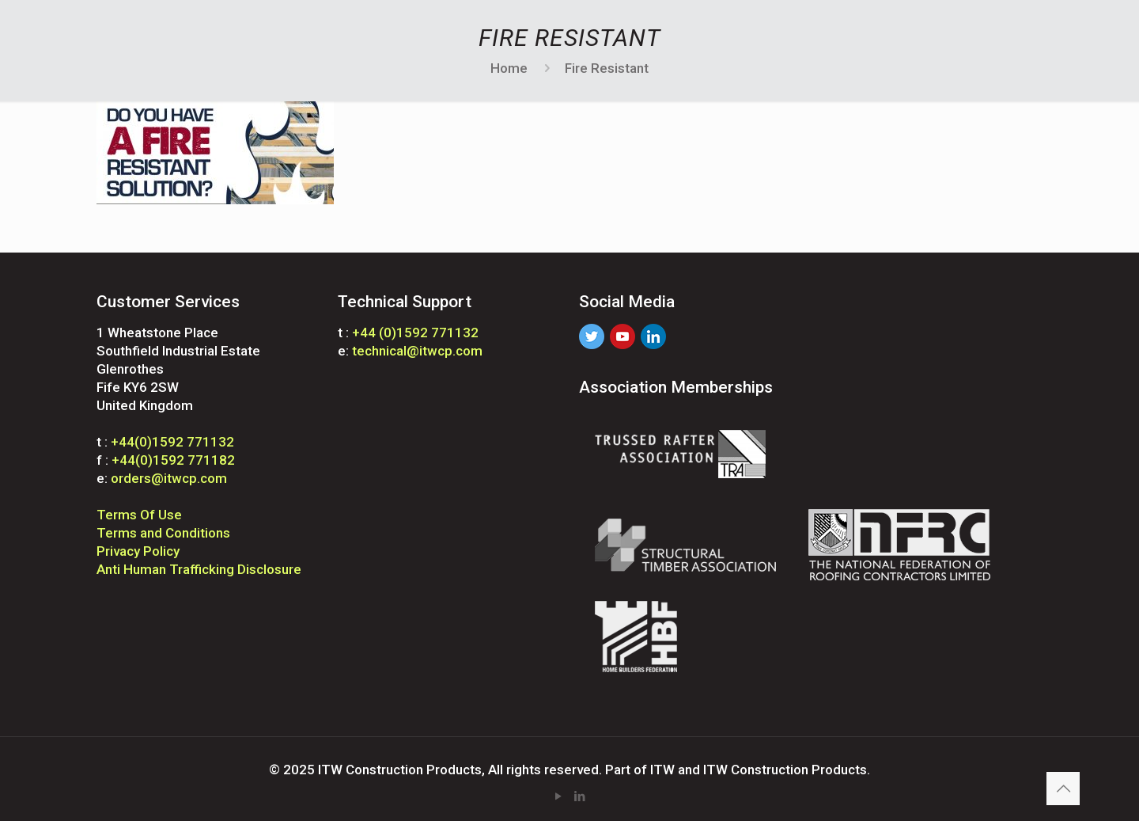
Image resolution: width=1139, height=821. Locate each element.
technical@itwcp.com (417, 351)
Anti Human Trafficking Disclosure (198, 569)
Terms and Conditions (163, 533)
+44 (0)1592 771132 (415, 332)
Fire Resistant (607, 68)
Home (509, 68)
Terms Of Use (139, 515)
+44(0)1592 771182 (173, 460)
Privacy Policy (138, 551)
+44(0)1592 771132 (172, 442)
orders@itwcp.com (169, 478)
